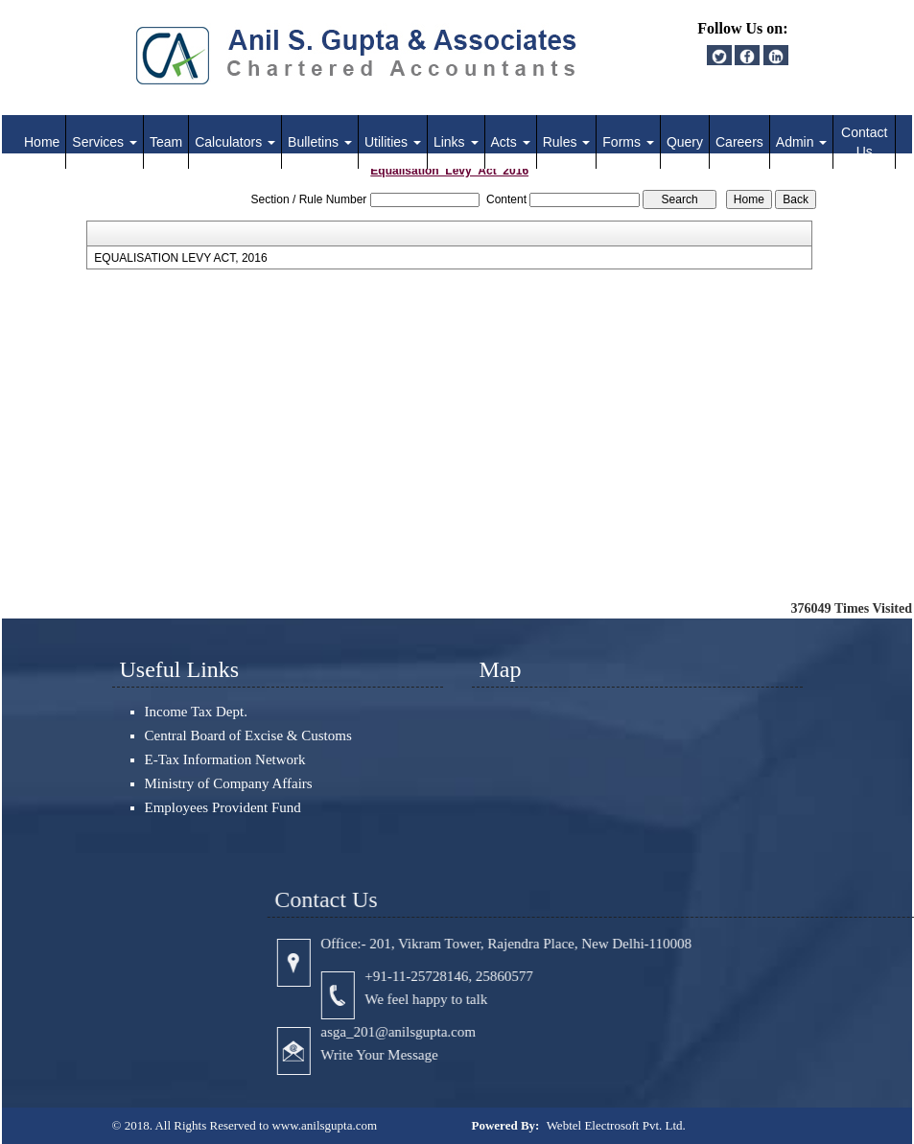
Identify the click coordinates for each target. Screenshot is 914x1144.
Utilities (392, 142)
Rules (567, 142)
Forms (628, 142)
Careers (739, 142)
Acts (510, 142)
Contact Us (864, 142)
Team (166, 142)
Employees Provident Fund (223, 807)
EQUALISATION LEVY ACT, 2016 (180, 258)
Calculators (235, 142)
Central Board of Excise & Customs (248, 735)
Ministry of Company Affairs (229, 783)
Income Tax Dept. (196, 711)
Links (456, 142)
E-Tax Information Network (225, 759)
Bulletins (320, 142)
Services (104, 142)
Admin (802, 142)
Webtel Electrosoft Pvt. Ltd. (616, 1125)
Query (685, 142)
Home (41, 142)
